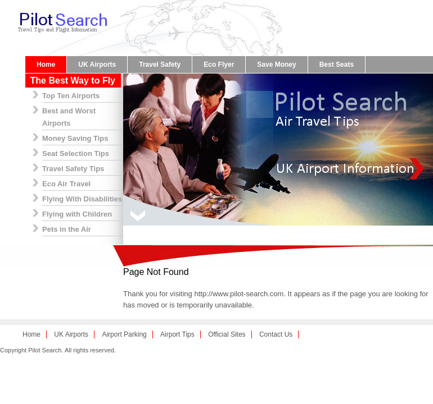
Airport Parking (124, 334)
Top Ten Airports (71, 95)
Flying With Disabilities (82, 199)
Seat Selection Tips (75, 153)
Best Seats (336, 64)
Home (46, 64)
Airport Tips (177, 334)
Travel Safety (160, 64)
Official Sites (226, 334)
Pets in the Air (66, 229)
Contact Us (275, 334)
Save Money (276, 64)
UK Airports (97, 64)
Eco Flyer (219, 64)
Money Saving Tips (75, 138)
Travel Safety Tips (73, 168)
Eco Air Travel (66, 184)
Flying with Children (77, 214)
